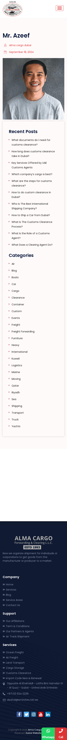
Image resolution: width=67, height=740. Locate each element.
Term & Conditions (17, 626)
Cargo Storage (15, 668)
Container (18, 304)
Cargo (15, 291)
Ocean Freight (15, 652)
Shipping (17, 406)
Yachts (16, 426)
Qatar (15, 385)
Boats (15, 277)
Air (13, 264)
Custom (17, 311)
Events (16, 318)
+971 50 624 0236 (18, 693)
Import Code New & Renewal (23, 678)
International (20, 352)
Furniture (17, 338)
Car (14, 284)
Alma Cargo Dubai (38, 729)
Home (9, 584)
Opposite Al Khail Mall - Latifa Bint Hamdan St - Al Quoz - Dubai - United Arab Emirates (35, 685)
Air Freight (12, 657)
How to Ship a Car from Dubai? (31, 215)
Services (11, 589)
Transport (18, 413)
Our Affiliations (15, 621)
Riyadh (16, 392)
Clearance (18, 297)
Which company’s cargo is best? (32, 174)
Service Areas (14, 600)
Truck (15, 419)
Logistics (17, 365)
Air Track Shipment (17, 636)
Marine (16, 372)
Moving (16, 379)
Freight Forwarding (23, 331)
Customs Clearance (18, 673)
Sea (14, 399)
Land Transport (15, 662)
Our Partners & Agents (20, 631)
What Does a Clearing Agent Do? (32, 245)
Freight (16, 325)
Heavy (15, 345)
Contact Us (13, 605)
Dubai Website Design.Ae (39, 732)
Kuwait (16, 358)
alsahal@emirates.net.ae (22, 700)
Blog (14, 270)
